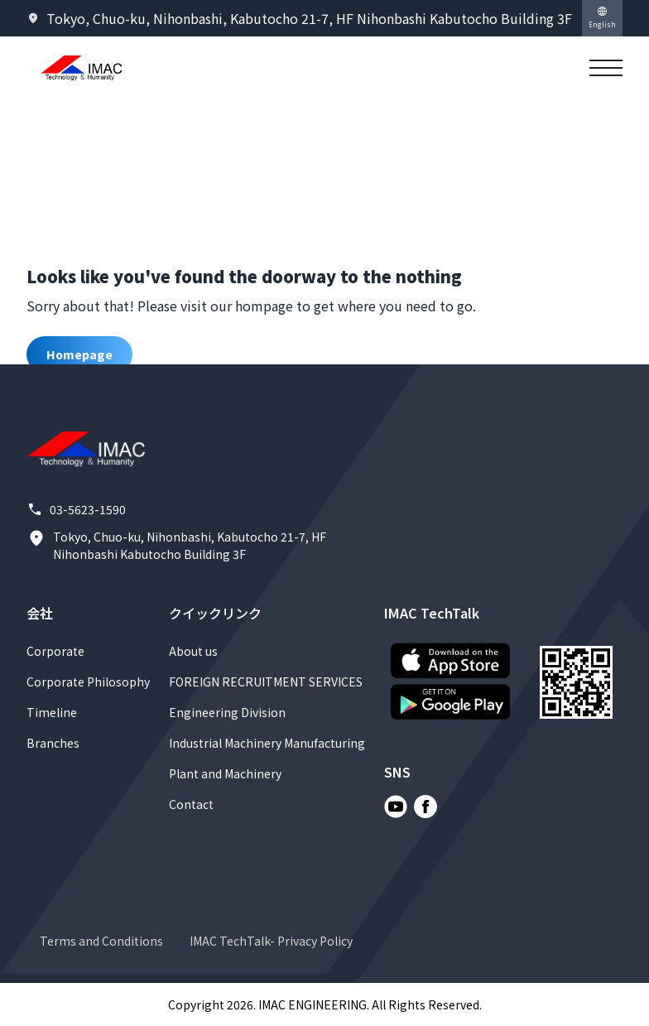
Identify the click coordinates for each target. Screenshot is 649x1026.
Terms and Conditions (101, 940)
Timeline (51, 712)
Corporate (55, 651)
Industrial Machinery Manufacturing (267, 743)
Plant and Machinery (225, 773)
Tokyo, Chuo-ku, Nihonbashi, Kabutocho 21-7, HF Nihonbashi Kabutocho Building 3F (176, 545)
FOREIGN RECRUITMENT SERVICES (266, 681)
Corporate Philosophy (88, 681)
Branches (52, 743)
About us (193, 651)
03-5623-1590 (76, 509)
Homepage (79, 354)
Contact (191, 804)
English (602, 18)
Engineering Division (227, 712)
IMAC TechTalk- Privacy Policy (271, 940)
